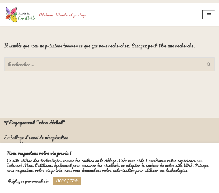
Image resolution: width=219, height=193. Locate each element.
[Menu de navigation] (208, 11)
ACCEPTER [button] (67, 181)
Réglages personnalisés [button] (28, 181)
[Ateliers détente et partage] (45, 11)
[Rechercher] (103, 61)
